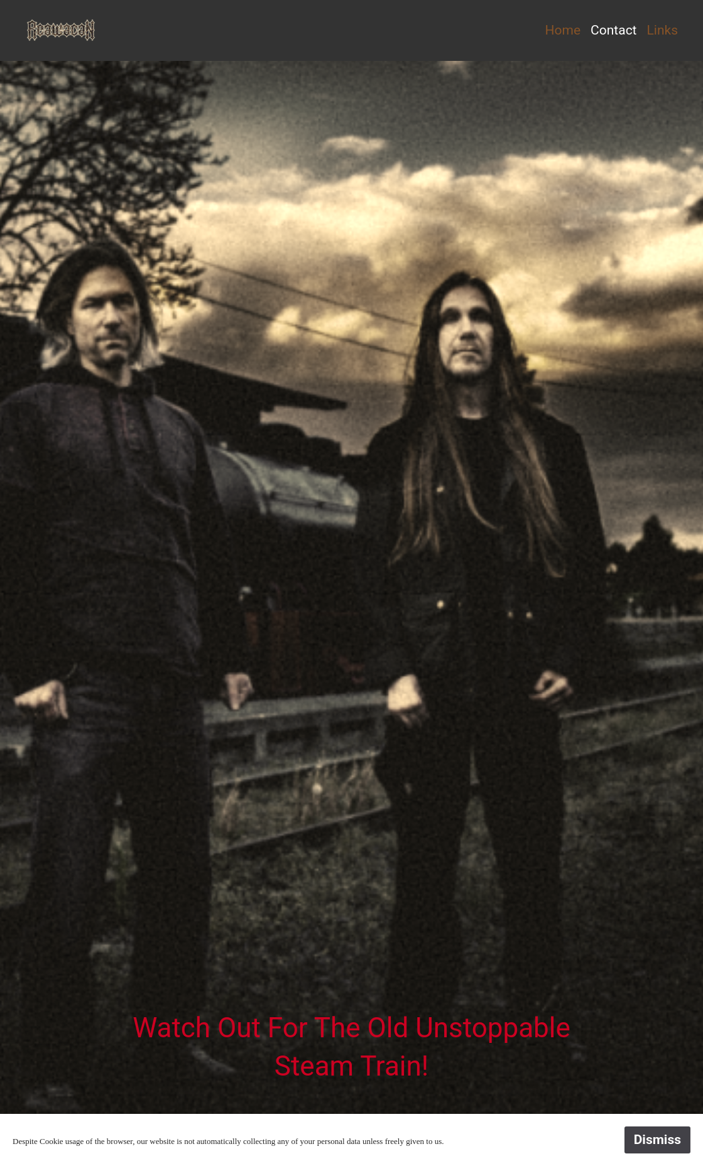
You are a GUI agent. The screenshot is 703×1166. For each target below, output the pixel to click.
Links (662, 30)
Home (563, 30)
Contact (613, 30)
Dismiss (657, 1139)
